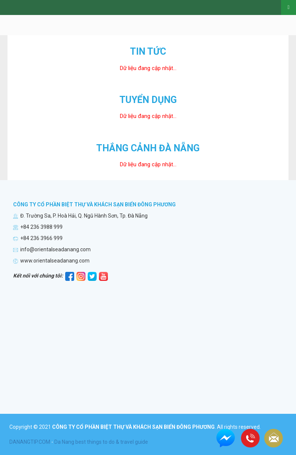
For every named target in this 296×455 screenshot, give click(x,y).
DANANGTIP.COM (29, 442)
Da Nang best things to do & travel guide (101, 442)
